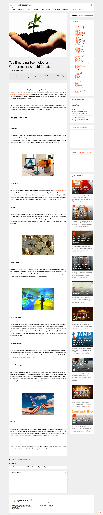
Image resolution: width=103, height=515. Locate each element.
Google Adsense (46, 9)
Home (12, 9)
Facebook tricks (78, 49)
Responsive (77, 73)
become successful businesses (20, 94)
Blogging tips (78, 37)
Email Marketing (78, 46)
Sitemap (74, 9)
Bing (76, 29)
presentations (78, 72)
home (76, 57)
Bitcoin (76, 30)
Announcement (78, 28)
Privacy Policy (43, 505)
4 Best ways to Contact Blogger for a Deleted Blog (81, 420)
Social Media (78, 80)
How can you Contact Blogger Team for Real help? (81, 190)
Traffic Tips (77, 85)
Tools (76, 84)
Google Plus (77, 54)
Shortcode (77, 77)
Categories (21, 9)
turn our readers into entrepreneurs (31, 105)
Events (76, 47)
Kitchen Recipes (78, 61)
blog (76, 31)
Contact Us (43, 502)
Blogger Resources (79, 32)
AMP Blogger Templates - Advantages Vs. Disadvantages (82, 342)
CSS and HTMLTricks (79, 41)
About (81, 9)
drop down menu (78, 43)
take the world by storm (58, 90)
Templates (77, 82)
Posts (76, 70)
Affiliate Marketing (79, 26)
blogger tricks (78, 34)
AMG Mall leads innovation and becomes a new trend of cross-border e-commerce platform (82, 213)
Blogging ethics (78, 35)
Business (77, 39)
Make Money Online (20, 59)
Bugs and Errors (78, 38)
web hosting (77, 89)
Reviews (77, 74)
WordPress (57, 9)
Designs (77, 42)
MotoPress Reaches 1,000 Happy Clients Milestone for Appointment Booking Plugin (81, 366)
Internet (76, 59)
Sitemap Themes (78, 78)
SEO (76, 75)
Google (36, 9)
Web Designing (78, 87)
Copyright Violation (79, 40)
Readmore (85, 201)
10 (74, 415)
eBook (76, 44)
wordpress (77, 92)
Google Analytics (78, 52)
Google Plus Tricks (79, 55)
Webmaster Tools (79, 90)
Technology (77, 81)
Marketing (77, 65)
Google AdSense (78, 51)
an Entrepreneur (20, 90)
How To (76, 58)
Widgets (77, 91)
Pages (76, 69)
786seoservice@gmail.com (85, 15)
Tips (76, 83)
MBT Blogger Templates (80, 66)
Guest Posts (77, 56)
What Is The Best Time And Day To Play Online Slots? (81, 395)
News (29, 9)
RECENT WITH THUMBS (79, 127)
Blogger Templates (79, 33)
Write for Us (50, 500)
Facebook (77, 48)
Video (76, 86)
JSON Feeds (77, 60)
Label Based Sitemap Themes (81, 63)
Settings (77, 76)
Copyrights (50, 502)
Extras (66, 9)
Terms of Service (50, 506)
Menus (76, 67)
